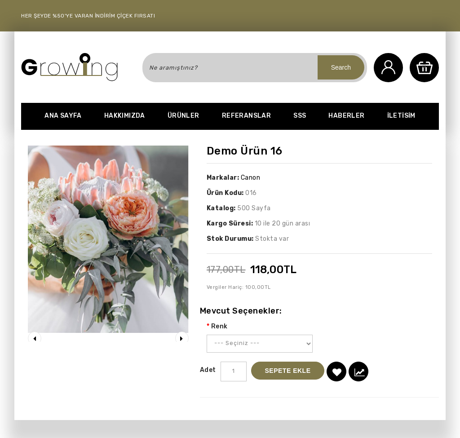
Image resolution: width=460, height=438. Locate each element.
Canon (251, 177)
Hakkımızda (124, 115)
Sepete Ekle (288, 370)
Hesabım (388, 67)
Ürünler (183, 115)
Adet (208, 370)
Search (341, 67)
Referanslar (246, 115)
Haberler (346, 115)
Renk (219, 326)
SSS (299, 115)
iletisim (401, 115)
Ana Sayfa (63, 115)
